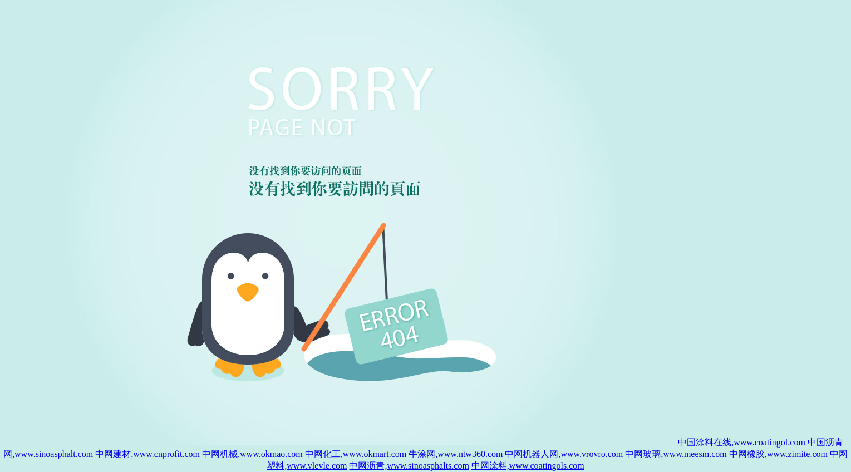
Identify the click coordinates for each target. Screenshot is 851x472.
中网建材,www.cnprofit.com (147, 454)
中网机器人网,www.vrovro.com (564, 454)
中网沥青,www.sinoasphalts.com (409, 465)
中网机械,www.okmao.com (252, 454)
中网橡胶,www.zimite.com (778, 454)
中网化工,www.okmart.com (356, 454)
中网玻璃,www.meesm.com (676, 454)
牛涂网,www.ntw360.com (456, 454)
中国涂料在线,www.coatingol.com (741, 442)
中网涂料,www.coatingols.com (527, 465)
